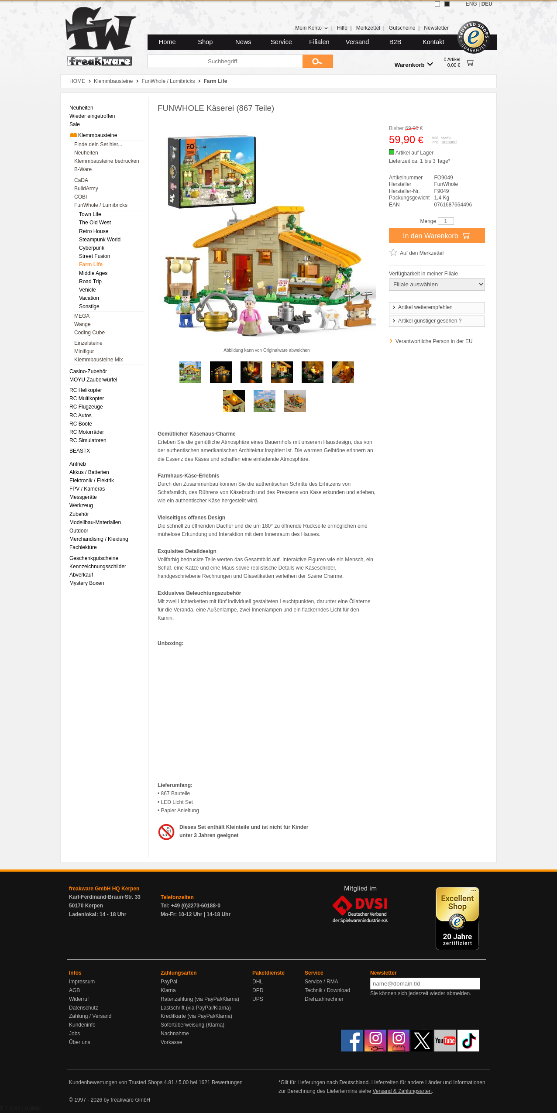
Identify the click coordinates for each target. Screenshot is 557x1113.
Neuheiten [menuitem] (81, 108)
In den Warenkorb (437, 235)
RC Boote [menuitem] (80, 424)
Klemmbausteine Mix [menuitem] (98, 360)
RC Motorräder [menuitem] (86, 432)
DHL (257, 982)
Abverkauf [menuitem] (81, 575)
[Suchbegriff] (225, 61)
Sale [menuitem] (74, 124)
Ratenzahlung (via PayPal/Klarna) (200, 999)
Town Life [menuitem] (90, 214)
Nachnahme (175, 1034)
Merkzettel (368, 28)
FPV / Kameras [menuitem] (87, 489)
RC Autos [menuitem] (80, 415)
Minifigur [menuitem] (84, 351)
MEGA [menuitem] (81, 316)
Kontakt (433, 41)
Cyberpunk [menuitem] (91, 248)
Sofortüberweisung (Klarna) (192, 1025)
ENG (471, 4)
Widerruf (79, 999)
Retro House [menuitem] (93, 231)
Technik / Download (327, 990)
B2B (395, 41)
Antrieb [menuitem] (77, 464)
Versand (357, 41)
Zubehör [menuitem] (79, 514)
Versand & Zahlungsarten (401, 1091)
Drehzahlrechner (324, 999)
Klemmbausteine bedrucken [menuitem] (106, 161)
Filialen (319, 41)
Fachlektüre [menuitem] (83, 547)
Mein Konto (311, 28)
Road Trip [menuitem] (90, 281)
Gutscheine (402, 28)
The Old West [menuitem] (95, 223)
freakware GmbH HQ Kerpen (104, 889)
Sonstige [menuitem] (89, 306)
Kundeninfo (82, 1025)
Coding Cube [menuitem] (89, 333)
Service (281, 41)
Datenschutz (83, 1008)
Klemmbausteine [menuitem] (93, 134)
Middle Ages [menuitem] (93, 273)
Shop (205, 41)
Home (167, 41)
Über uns (79, 1042)
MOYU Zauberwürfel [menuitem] (93, 380)
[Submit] (318, 61)
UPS (257, 999)
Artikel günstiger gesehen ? (426, 321)
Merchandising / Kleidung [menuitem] (98, 539)
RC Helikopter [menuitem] (85, 390)
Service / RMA (321, 982)
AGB (74, 990)
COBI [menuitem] (80, 197)
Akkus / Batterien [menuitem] (89, 472)
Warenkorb (414, 64)
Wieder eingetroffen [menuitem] (92, 116)
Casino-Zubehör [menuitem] (88, 371)
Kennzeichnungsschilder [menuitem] (97, 566)
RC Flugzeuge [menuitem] (86, 407)
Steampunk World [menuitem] (99, 240)
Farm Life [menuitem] (91, 264)
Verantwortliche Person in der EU (434, 341)
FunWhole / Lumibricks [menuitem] (100, 205)
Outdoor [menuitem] (78, 531)
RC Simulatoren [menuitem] (88, 440)
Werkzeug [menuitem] (81, 505)
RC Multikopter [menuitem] (86, 398)
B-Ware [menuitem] (83, 169)
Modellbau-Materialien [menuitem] (95, 522)
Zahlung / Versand (90, 1016)
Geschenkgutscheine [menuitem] (93, 558)
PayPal (169, 982)
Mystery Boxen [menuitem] (86, 583)
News (243, 41)
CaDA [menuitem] (81, 180)
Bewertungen (227, 1082)
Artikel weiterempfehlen (422, 307)
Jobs (74, 1034)
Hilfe (342, 28)
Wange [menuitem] (82, 324)
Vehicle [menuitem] (87, 290)
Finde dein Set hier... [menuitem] (98, 144)
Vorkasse (171, 1042)
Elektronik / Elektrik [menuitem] (91, 480)
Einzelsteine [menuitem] (88, 343)
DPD (257, 990)
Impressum (82, 982)
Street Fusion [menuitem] (94, 256)
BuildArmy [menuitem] (86, 189)
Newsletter (436, 28)
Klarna (168, 990)
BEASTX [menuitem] (79, 451)
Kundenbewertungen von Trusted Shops (115, 1082)
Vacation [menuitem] (89, 298)
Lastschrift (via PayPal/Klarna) (196, 1008)
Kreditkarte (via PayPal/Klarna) (196, 1016)
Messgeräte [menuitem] (83, 497)
